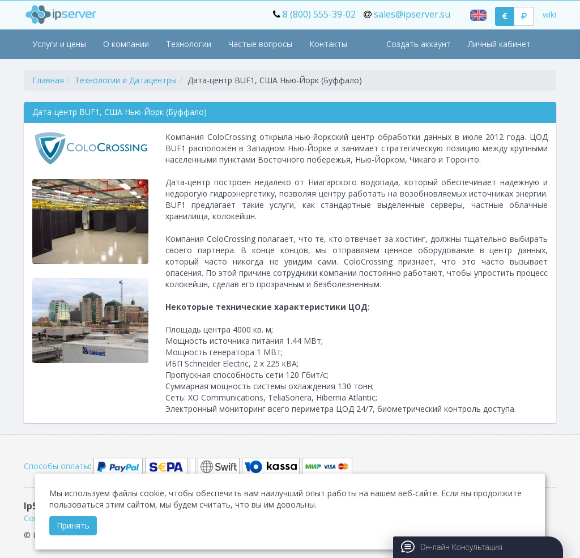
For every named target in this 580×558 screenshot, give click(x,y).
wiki (549, 14)
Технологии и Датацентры (126, 80)
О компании (126, 44)
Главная (48, 80)
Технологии (188, 44)
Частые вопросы (260, 44)
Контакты (328, 44)
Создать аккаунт (418, 44)
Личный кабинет (499, 44)
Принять (73, 525)
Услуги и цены (59, 44)
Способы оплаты (56, 466)
